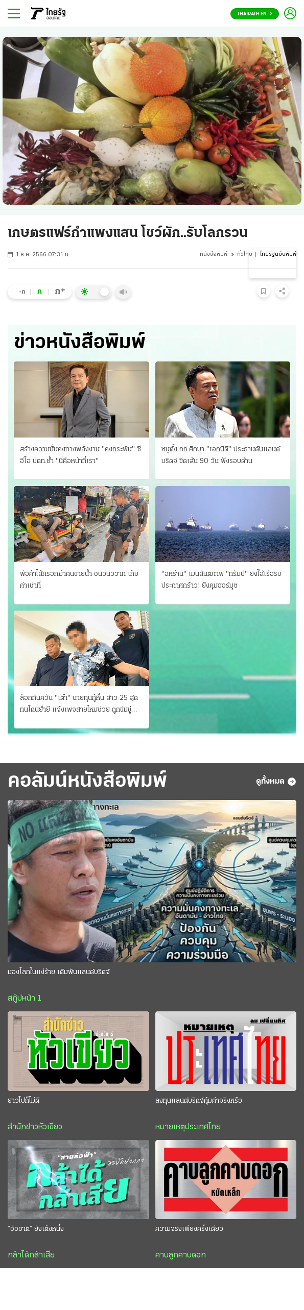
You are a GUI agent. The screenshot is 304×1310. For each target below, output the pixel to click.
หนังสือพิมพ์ (213, 254)
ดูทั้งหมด (276, 781)
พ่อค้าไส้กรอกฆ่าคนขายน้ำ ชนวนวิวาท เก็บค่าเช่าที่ (79, 580)
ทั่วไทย (244, 254)
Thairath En (254, 14)
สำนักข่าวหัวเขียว (35, 1127)
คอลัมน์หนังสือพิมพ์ (87, 781)
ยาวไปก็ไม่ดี (23, 1101)
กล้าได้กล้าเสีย (31, 1255)
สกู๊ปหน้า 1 (24, 998)
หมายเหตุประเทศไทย (188, 1127)
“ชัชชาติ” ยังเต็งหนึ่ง (36, 1229)
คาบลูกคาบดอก (180, 1255)
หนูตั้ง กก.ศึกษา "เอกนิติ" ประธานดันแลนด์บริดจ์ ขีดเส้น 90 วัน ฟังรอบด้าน (220, 455)
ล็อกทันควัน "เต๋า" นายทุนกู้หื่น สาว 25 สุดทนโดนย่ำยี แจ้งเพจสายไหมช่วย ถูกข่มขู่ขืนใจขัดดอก (79, 705)
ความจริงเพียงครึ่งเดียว (189, 1229)
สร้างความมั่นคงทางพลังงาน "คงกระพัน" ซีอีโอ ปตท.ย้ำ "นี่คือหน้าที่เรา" (80, 455)
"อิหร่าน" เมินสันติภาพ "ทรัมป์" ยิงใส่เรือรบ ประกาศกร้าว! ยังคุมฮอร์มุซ (221, 580)
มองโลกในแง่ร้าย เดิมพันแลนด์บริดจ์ (59, 972)
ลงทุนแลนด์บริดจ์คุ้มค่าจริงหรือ (198, 1101)
